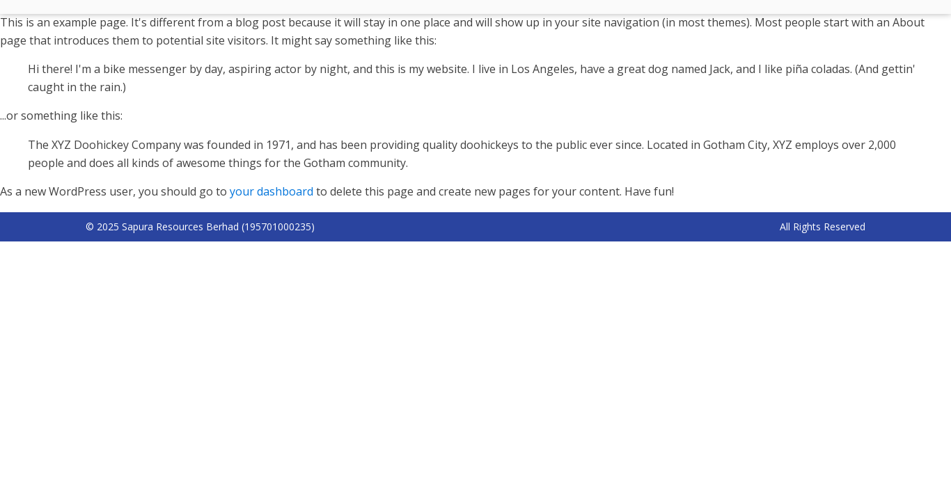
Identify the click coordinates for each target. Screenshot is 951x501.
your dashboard (271, 191)
